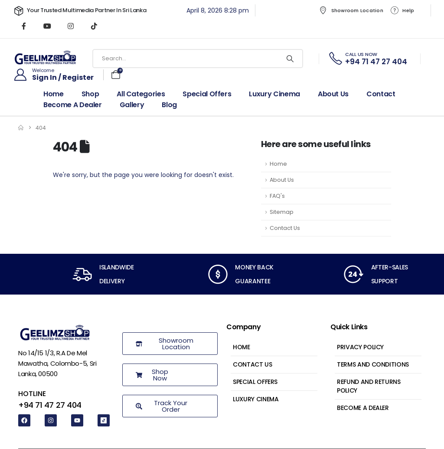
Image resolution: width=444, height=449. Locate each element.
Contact (380, 94)
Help (402, 10)
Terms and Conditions (373, 364)
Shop (90, 94)
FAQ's (277, 196)
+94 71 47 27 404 (50, 405)
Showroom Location (351, 10)
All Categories (141, 94)
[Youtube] (47, 26)
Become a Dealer (363, 407)
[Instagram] (70, 26)
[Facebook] (24, 26)
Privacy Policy (360, 347)
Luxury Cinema (274, 94)
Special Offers (207, 94)
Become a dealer (72, 105)
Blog (169, 105)
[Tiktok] (94, 26)
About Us (333, 94)
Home (53, 94)
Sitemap (282, 212)
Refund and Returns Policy (369, 386)
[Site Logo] (45, 58)
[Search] (290, 58)
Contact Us (285, 228)
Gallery (132, 105)
